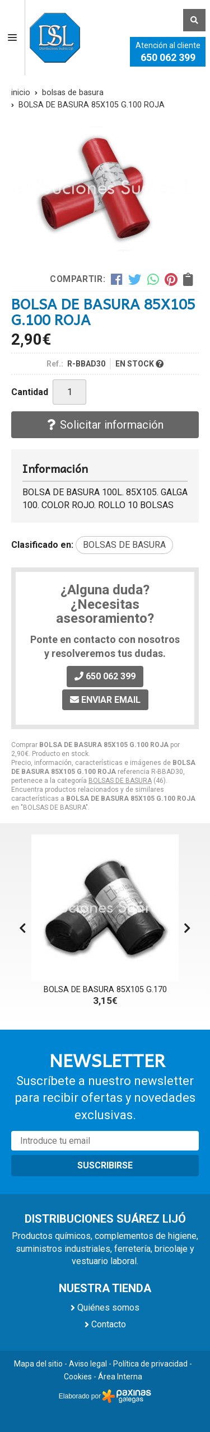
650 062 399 (168, 57)
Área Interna (120, 1376)
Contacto (108, 1324)
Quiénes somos (108, 1307)
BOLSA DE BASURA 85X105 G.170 (105, 989)
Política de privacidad (150, 1363)
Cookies (78, 1376)
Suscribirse (105, 1165)
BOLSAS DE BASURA (120, 781)
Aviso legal (88, 1363)
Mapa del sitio (38, 1363)
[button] (187, 928)
